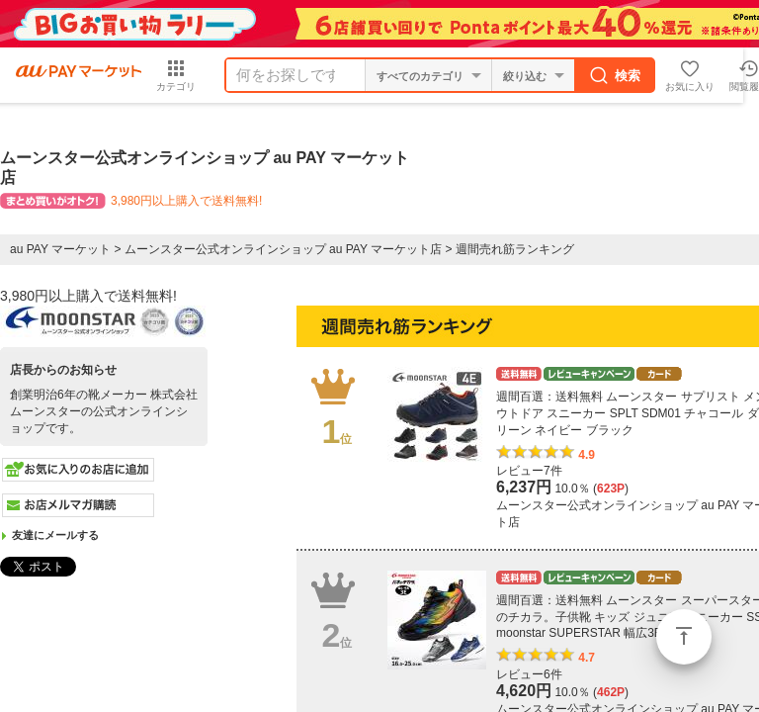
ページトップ (684, 637)
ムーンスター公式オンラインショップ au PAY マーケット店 (283, 249)
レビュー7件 (529, 471)
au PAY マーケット (60, 249)
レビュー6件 (529, 674)
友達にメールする (55, 535)
